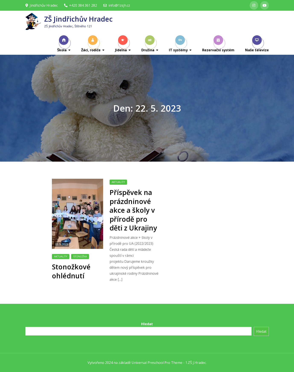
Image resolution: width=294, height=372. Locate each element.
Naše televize (257, 43)
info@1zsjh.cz (116, 5)
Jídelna (121, 43)
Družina (148, 43)
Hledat (147, 324)
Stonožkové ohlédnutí (71, 271)
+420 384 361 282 (80, 5)
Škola (63, 43)
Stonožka (80, 256)
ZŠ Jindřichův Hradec (78, 19)
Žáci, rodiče (91, 43)
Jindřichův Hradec (41, 5)
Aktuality (60, 256)
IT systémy (178, 43)
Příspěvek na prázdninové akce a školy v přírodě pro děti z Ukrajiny (133, 210)
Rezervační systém (218, 43)
